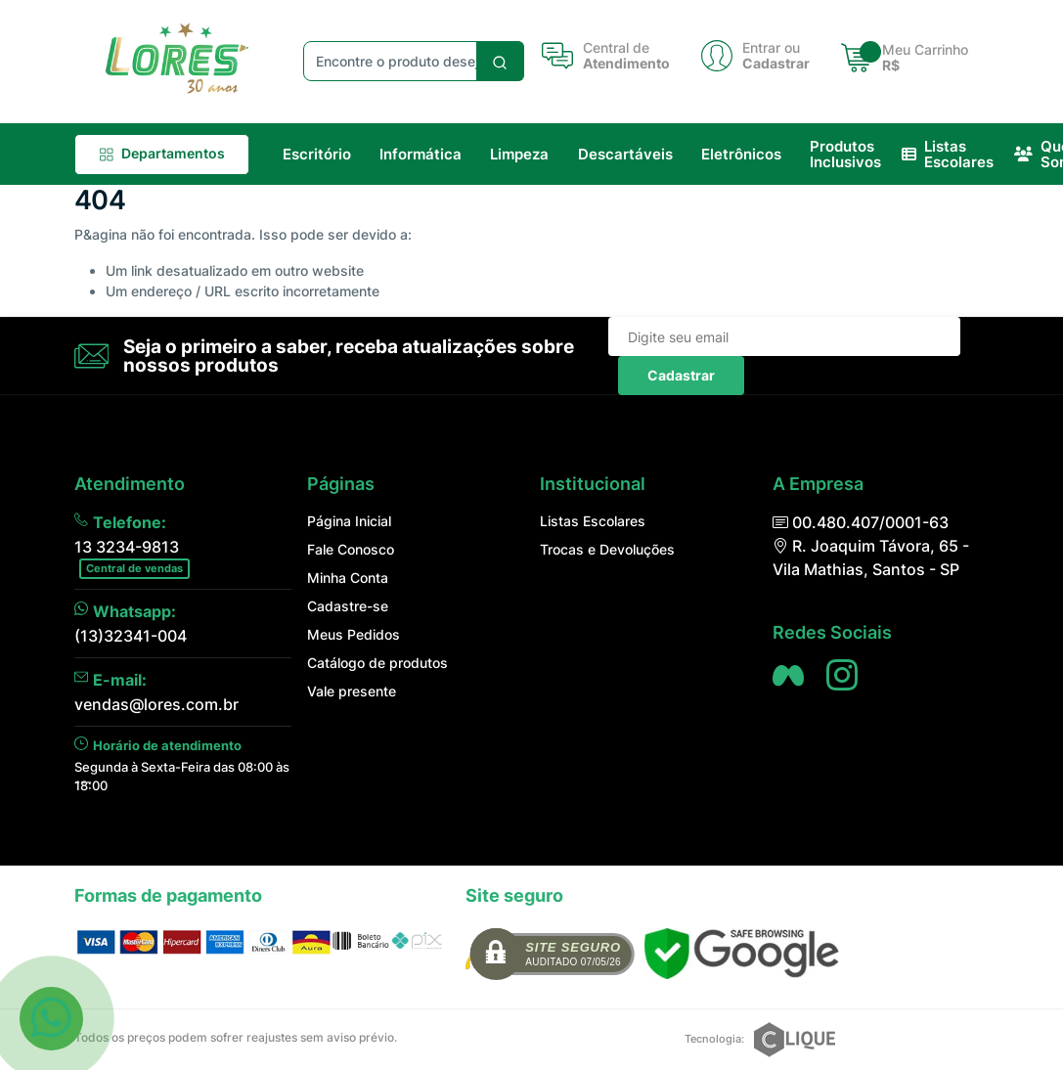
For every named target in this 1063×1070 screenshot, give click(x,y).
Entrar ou (771, 48)
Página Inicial (349, 521)
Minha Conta (347, 577)
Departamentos (162, 153)
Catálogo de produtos (377, 662)
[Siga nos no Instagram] (842, 675)
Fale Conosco (350, 549)
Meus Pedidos (353, 634)
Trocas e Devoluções (607, 549)
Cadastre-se (347, 606)
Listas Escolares (592, 521)
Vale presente (351, 691)
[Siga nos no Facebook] (788, 675)
